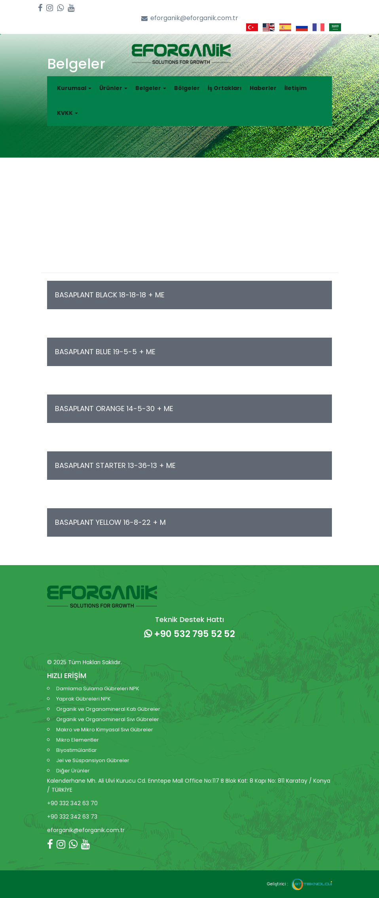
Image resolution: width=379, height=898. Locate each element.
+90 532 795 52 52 (189, 633)
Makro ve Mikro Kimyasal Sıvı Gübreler (104, 729)
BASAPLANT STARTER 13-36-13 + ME (115, 465)
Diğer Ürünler (73, 770)
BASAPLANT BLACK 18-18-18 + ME (110, 295)
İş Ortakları (225, 88)
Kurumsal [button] (74, 88)
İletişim (295, 88)
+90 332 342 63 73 (72, 817)
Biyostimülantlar (76, 750)
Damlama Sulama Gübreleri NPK (97, 688)
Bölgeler (187, 88)
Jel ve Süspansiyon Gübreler (92, 760)
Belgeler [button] (150, 88)
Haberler (263, 88)
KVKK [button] (67, 113)
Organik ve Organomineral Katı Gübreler (108, 709)
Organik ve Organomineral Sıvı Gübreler (107, 719)
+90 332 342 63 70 (72, 803)
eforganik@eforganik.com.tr (189, 18)
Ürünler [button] (113, 88)
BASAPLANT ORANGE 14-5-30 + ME (114, 408)
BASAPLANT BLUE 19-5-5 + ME (105, 352)
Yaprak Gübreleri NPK (83, 699)
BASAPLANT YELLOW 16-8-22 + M (110, 522)
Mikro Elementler (77, 740)
